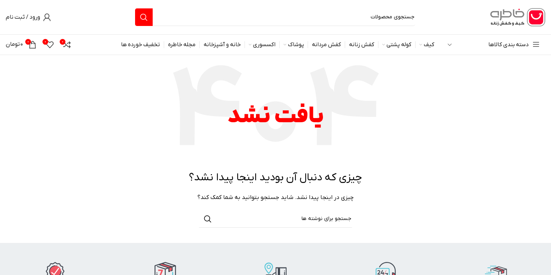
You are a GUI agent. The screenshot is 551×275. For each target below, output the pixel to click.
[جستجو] (275, 17)
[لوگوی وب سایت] (516, 17)
